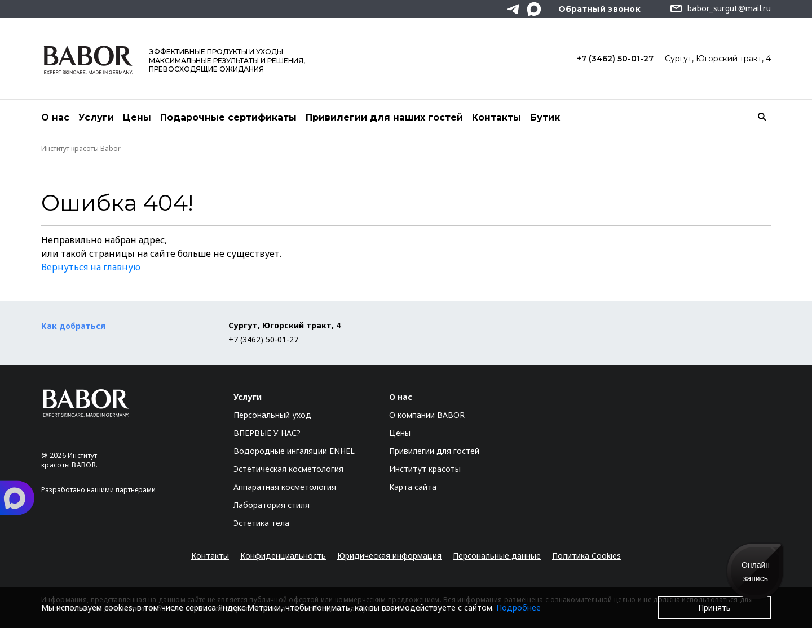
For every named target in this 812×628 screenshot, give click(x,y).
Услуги (96, 117)
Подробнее (518, 607)
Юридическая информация (389, 555)
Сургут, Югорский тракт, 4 (718, 59)
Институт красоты (425, 469)
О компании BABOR (427, 414)
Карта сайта (412, 487)
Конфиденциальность (283, 555)
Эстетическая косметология (288, 469)
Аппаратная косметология (284, 487)
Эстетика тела (261, 523)
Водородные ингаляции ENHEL (294, 451)
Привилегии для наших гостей (384, 117)
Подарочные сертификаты (228, 117)
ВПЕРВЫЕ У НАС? (267, 432)
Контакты (496, 117)
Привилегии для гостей (434, 451)
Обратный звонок (599, 9)
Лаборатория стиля (271, 505)
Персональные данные (497, 555)
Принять (714, 607)
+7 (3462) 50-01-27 (615, 59)
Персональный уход (272, 414)
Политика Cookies (586, 555)
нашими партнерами (121, 490)
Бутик (545, 117)
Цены (137, 117)
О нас (55, 117)
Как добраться (73, 325)
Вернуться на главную (90, 267)
